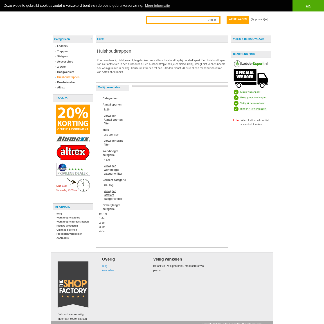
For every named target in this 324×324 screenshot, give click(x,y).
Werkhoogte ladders (68, 217)
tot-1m (103, 214)
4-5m (102, 231)
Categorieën (62, 38)
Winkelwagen (238, 19)
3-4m (102, 226)
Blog (59, 213)
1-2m (102, 218)
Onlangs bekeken (66, 229)
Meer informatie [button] (157, 6)
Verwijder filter (113, 119)
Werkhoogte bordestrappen (72, 221)
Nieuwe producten (67, 225)
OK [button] (308, 6)
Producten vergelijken (69, 233)
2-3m (102, 222)
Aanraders (62, 237)
